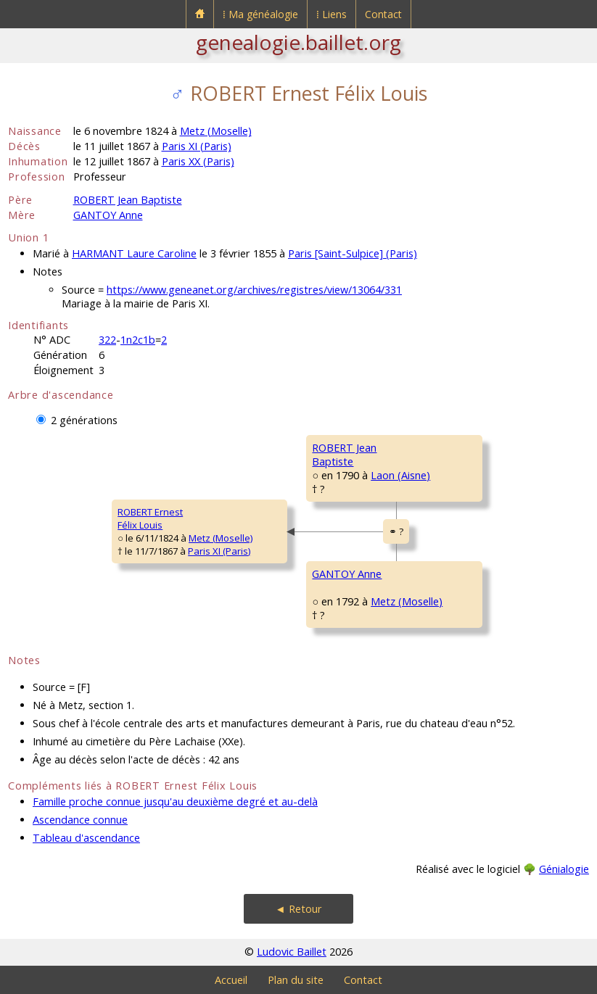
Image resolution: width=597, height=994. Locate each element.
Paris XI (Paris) (196, 146)
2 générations (84, 420)
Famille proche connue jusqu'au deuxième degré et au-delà (175, 801)
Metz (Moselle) (216, 131)
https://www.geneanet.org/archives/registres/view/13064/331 (254, 290)
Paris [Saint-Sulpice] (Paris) (352, 253)
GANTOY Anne (108, 215)
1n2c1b (137, 340)
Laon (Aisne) (400, 475)
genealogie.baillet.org (298, 42)
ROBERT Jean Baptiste (127, 200)
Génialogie (564, 869)
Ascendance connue (80, 820)
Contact (383, 14)
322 (107, 340)
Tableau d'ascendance (86, 838)
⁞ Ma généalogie (260, 14)
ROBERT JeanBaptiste (344, 454)
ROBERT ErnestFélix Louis (150, 518)
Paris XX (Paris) (198, 161)
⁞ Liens (331, 14)
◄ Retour (298, 909)
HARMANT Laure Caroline (134, 253)
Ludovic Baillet (291, 951)
